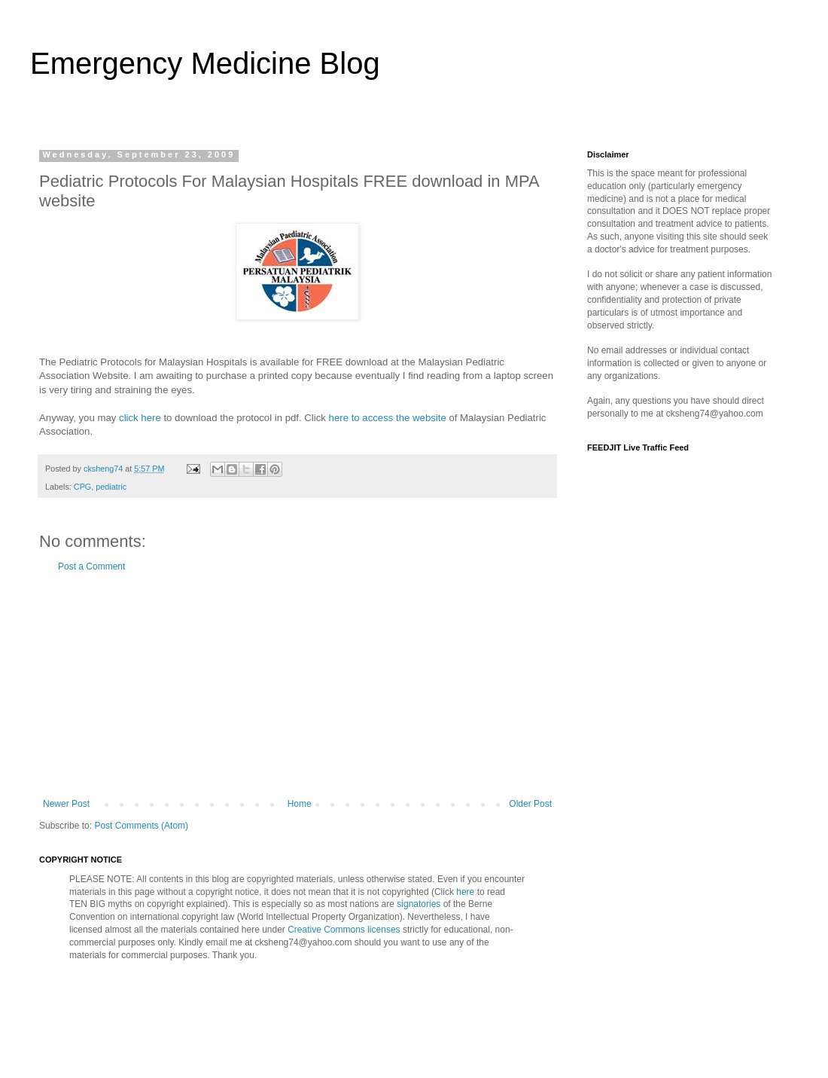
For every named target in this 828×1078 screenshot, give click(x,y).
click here (140, 417)
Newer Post (66, 804)
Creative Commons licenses (344, 929)
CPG (82, 486)
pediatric (111, 486)
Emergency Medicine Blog (205, 63)
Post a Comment (91, 566)
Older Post (530, 804)
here (465, 892)
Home (300, 804)
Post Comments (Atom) (141, 825)
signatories (417, 904)
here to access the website (387, 417)
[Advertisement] (297, 685)
